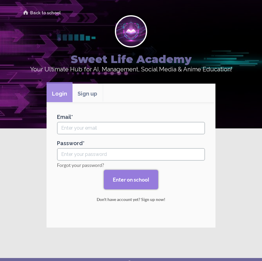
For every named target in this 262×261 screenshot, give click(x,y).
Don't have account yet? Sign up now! (131, 199)
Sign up (87, 93)
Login (59, 93)
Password (70, 143)
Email (64, 117)
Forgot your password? (80, 165)
